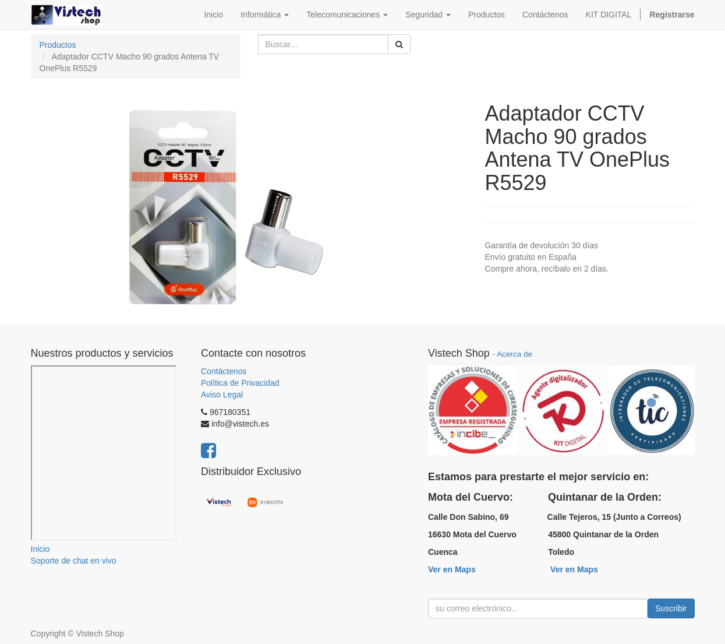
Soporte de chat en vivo (73, 560)
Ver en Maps (452, 569)
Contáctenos (224, 371)
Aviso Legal (222, 394)
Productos (58, 45)
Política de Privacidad (240, 383)
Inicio (40, 549)
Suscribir (671, 608)
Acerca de (514, 354)
